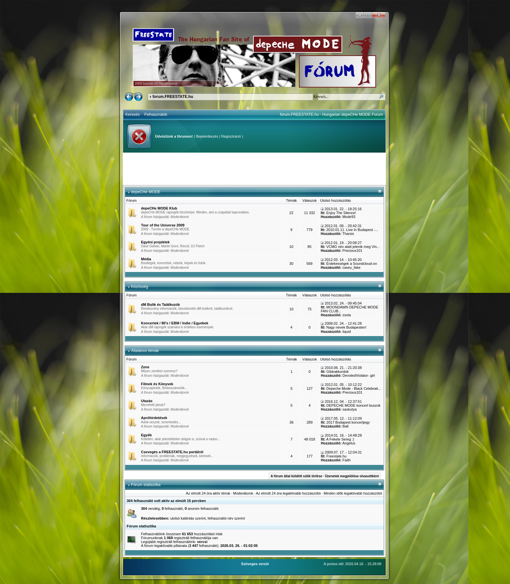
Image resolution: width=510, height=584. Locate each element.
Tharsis (348, 234)
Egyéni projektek (155, 242)
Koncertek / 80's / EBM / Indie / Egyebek (174, 323)
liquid (346, 331)
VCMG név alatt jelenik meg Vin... (353, 247)
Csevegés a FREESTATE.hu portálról (172, 452)
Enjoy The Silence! (341, 213)
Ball (345, 426)
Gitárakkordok (338, 371)
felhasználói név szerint (226, 518)
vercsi (202, 542)
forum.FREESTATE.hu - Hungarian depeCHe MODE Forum (331, 114)
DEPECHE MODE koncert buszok (354, 405)
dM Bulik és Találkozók (160, 304)
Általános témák (145, 350)
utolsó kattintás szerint (188, 518)
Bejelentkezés (207, 136)
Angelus (349, 443)
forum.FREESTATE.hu (173, 96)
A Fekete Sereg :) (340, 439)
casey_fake (351, 267)
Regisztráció (231, 136)
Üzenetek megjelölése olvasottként (352, 476)
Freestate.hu (337, 456)
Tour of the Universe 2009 (163, 225)
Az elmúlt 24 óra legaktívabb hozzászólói (288, 493)
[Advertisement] (254, 168)
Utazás (147, 401)
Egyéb (146, 435)
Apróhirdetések (154, 418)
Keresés (133, 114)
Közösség (139, 286)
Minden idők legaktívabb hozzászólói (353, 493)
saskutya (349, 409)
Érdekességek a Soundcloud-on (351, 263)
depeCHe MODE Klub (159, 208)
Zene (145, 367)
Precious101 (352, 250)
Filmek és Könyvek (157, 384)
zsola (346, 315)
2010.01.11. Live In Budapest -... (352, 230)
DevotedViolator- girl (358, 375)
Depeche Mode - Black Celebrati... (354, 388)
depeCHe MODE (145, 192)
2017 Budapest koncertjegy (348, 422)
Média (146, 259)
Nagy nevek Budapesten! (346, 327)
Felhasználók (156, 114)
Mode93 (349, 217)
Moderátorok (179, 217)
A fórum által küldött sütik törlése (296, 476)
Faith (346, 460)
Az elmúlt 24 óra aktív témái (208, 493)
